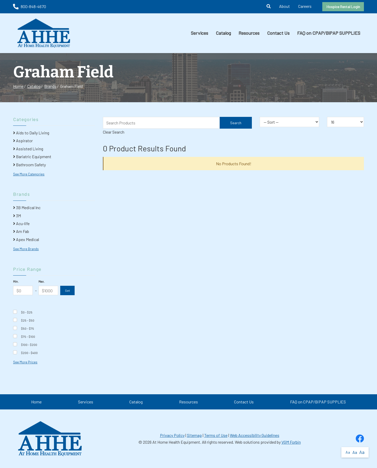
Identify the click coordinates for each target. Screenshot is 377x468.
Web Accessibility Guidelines (254, 435)
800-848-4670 (29, 6)
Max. (41, 281)
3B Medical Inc (27, 207)
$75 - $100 (28, 336)
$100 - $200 (29, 344)
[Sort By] (289, 122)
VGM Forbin (291, 442)
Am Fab (21, 231)
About (284, 6)
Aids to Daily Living (31, 132)
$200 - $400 (29, 353)
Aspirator (23, 140)
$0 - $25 (26, 312)
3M (17, 215)
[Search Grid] (177, 123)
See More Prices (25, 362)
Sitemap (194, 435)
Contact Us (278, 33)
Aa (348, 452)
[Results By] (345, 122)
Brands (50, 86)
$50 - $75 (27, 328)
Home (18, 86)
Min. (16, 281)
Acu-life (21, 223)
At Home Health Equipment (176, 442)
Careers (305, 6)
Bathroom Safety (29, 164)
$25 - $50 (27, 320)
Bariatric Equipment (32, 156)
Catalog (223, 33)
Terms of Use (216, 435)
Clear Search (113, 131)
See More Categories (29, 174)
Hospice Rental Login (343, 6)
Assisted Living (28, 148)
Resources (249, 33)
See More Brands (26, 249)
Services (199, 33)
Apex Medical (26, 239)
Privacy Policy (172, 435)
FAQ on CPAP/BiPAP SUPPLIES (328, 33)
